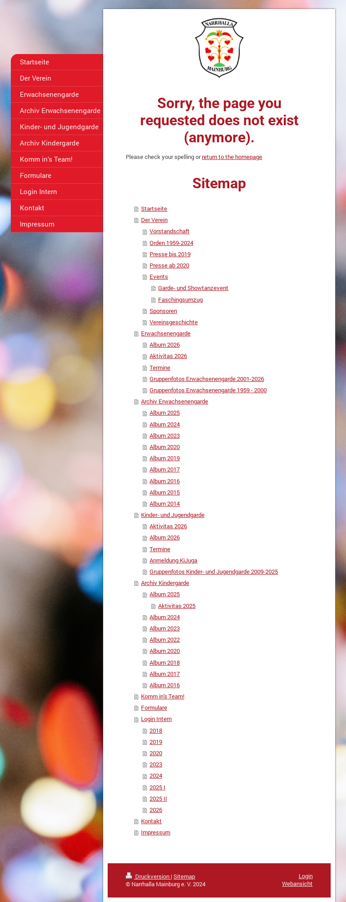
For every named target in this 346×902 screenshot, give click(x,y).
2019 (156, 741)
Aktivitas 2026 (168, 355)
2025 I (157, 787)
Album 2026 (165, 344)
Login (306, 875)
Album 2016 (165, 481)
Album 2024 (165, 424)
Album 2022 (165, 639)
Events (159, 276)
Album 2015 (165, 492)
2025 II (158, 798)
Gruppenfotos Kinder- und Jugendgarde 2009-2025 (214, 571)
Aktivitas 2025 (177, 605)
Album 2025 (165, 412)
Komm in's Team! (162, 696)
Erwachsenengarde (166, 333)
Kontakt (151, 821)
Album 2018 (165, 662)
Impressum (155, 832)
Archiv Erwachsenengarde (174, 401)
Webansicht (297, 883)
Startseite (154, 208)
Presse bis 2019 (170, 254)
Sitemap (184, 876)
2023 (156, 764)
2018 (156, 730)
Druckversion (148, 876)
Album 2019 (165, 458)
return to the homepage (232, 156)
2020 (156, 753)
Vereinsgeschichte (174, 322)
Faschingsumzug (180, 299)
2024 (156, 775)
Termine (160, 367)
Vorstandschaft (170, 231)
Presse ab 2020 (169, 265)
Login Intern (156, 718)
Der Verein (154, 219)
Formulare (154, 707)
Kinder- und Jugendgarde (173, 514)
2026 (156, 809)
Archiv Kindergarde (165, 582)
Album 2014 (165, 503)
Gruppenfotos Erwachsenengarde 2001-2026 (207, 378)
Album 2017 (165, 469)
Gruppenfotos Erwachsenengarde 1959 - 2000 (208, 390)
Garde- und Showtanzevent (193, 287)
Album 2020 (165, 446)
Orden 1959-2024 (171, 242)
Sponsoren (163, 310)
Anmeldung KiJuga (173, 560)
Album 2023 (165, 435)
